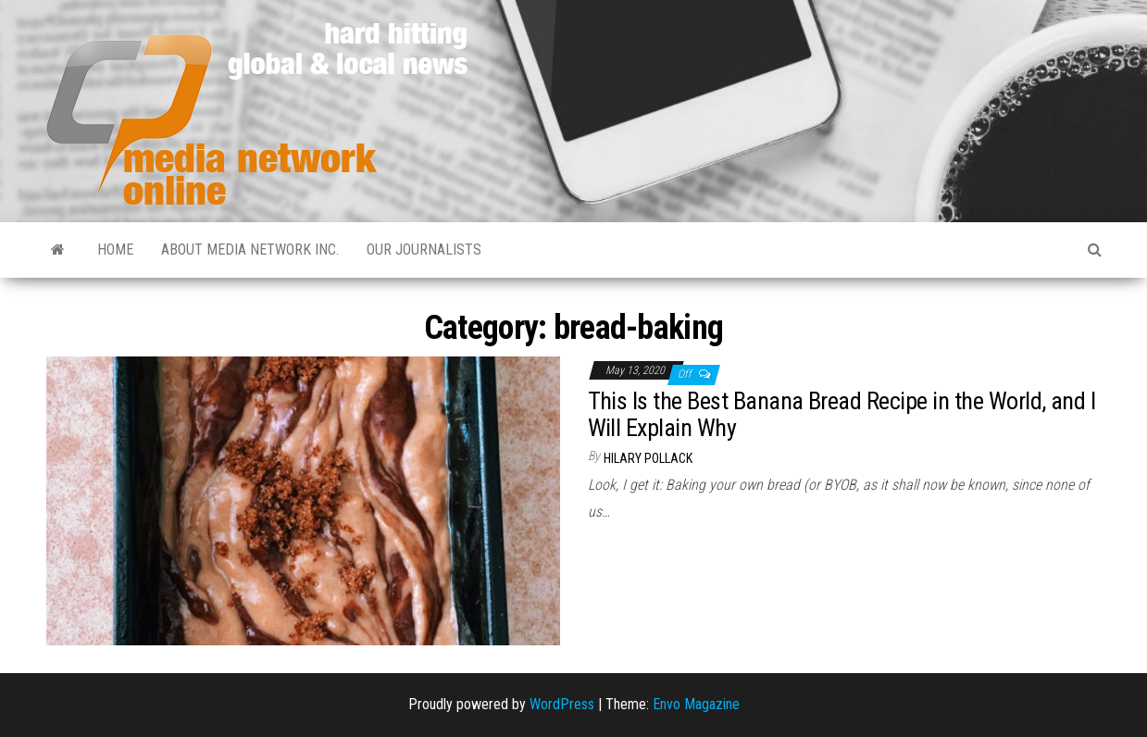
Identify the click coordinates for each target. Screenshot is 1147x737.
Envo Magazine (696, 704)
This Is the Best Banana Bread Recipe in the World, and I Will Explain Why (842, 414)
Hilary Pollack (648, 458)
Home (115, 249)
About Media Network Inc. (250, 249)
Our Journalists (424, 249)
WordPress (562, 704)
